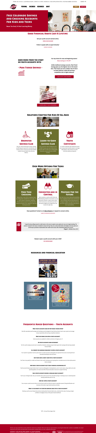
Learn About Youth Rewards (48, 105)
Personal (24, 7)
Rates (41, 1)
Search (83, 1)
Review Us (46, 1)
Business (32, 7)
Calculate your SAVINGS (64, 76)
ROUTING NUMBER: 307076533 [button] (70, 1)
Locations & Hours (28, 1)
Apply (76, 7)
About (48, 7)
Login (83, 7)
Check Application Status (56, 1)
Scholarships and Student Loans (35, 297)
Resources (40, 7)
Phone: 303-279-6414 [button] (18, 1)
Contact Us (37, 1)
